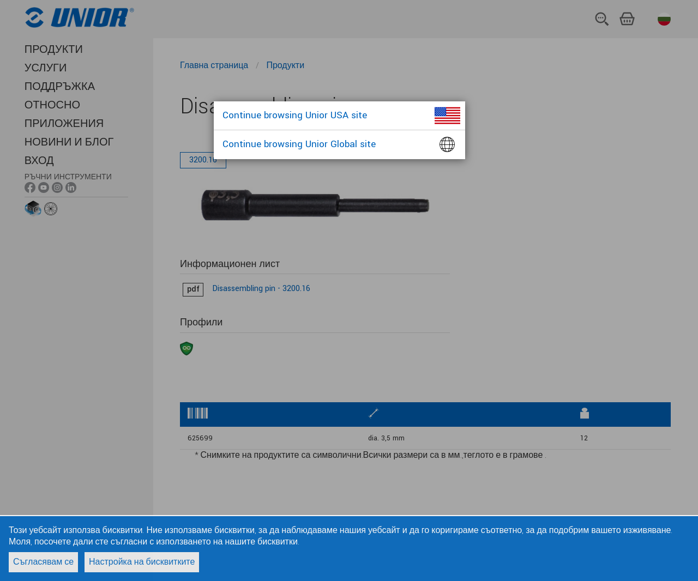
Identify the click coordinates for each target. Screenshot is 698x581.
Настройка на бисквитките (142, 562)
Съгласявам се (43, 562)
